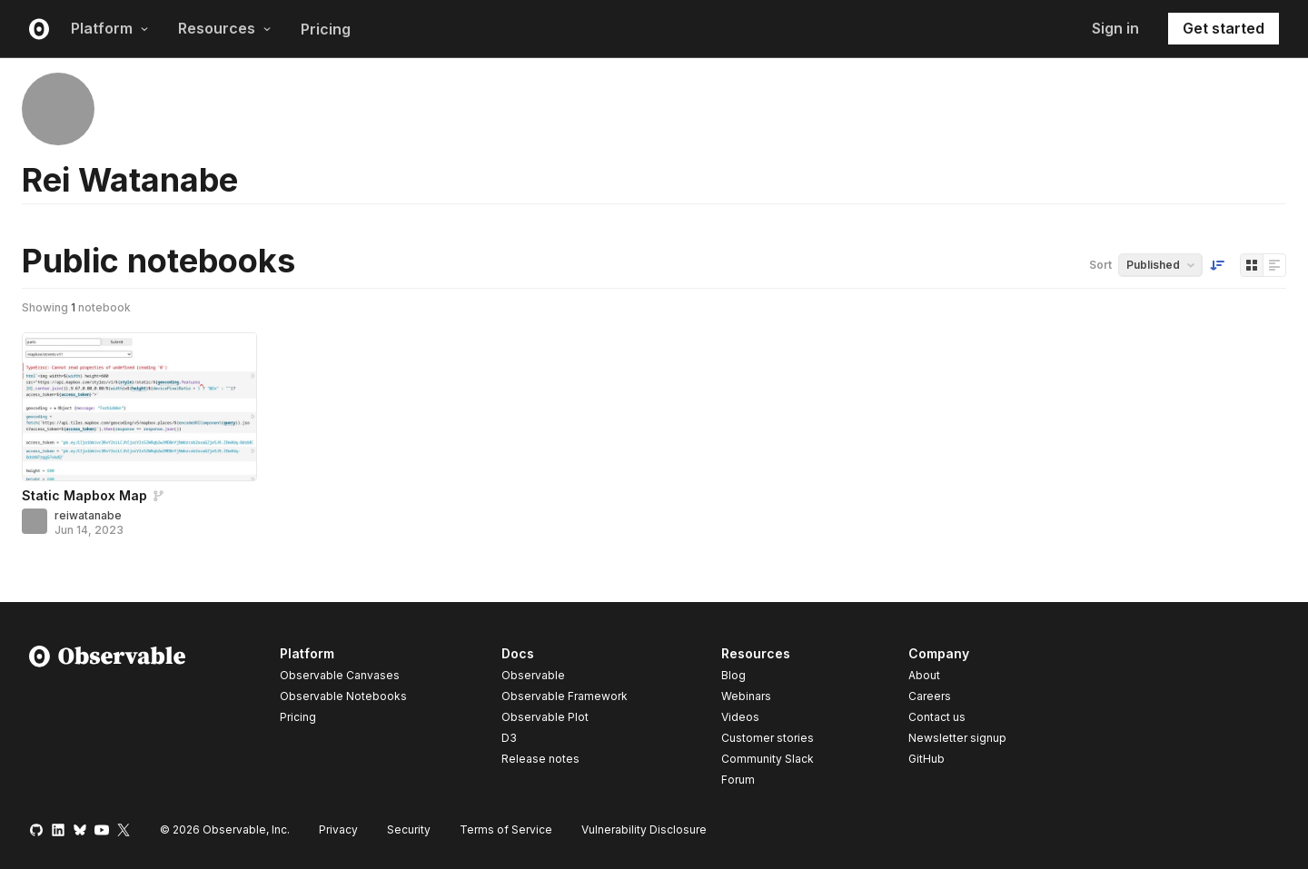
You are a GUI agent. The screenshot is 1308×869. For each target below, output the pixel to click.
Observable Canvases (340, 675)
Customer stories (767, 738)
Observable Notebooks (343, 696)
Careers (929, 696)
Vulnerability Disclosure (644, 829)
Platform (110, 28)
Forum (738, 779)
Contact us (937, 717)
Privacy (338, 829)
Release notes (540, 758)
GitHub (926, 758)
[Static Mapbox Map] (139, 406)
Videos (740, 717)
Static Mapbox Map (84, 495)
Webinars (746, 696)
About (924, 675)
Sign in (1115, 28)
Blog (733, 675)
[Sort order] (1217, 265)
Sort (1100, 265)
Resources (225, 28)
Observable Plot (545, 717)
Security (409, 829)
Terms (506, 829)
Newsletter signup (957, 738)
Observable (533, 675)
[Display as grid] (1252, 265)
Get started (1223, 28)
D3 (509, 738)
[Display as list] (1274, 265)
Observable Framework (564, 696)
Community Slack (767, 758)
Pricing (326, 29)
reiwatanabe (88, 515)
